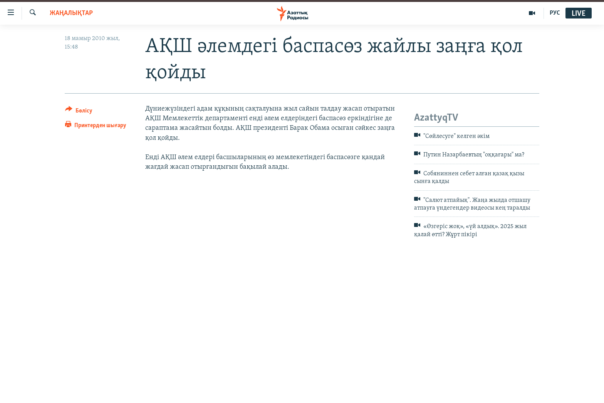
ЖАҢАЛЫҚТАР (71, 13)
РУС (555, 13)
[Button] (78, 112)
